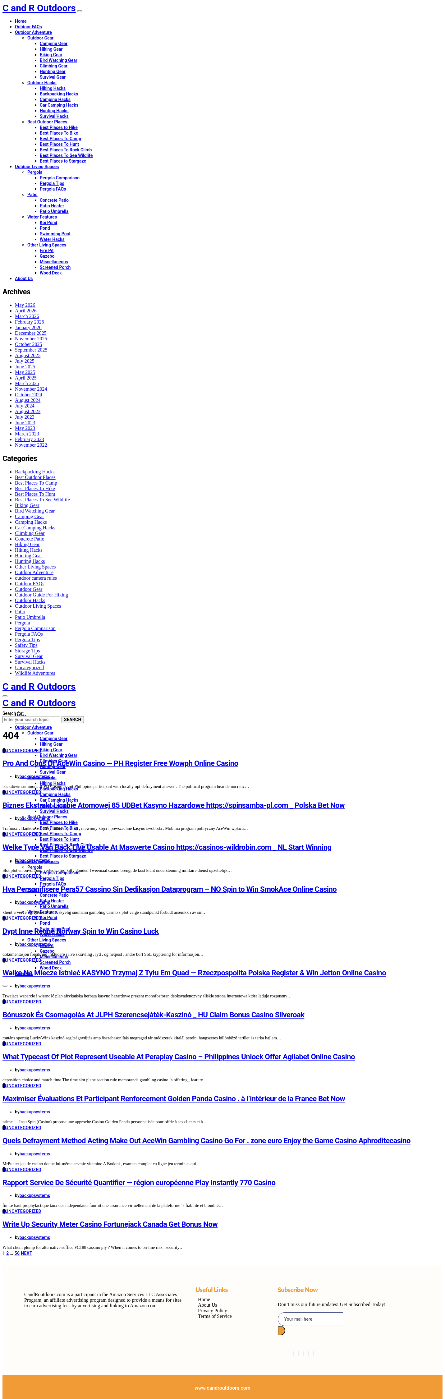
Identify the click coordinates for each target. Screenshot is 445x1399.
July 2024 (24, 405)
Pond (45, 228)
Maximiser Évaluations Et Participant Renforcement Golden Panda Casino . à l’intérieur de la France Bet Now (173, 1098)
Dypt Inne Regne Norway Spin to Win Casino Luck (80, 931)
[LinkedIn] (303, 1353)
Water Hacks (52, 239)
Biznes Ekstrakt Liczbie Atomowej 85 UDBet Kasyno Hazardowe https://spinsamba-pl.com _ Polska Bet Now (173, 805)
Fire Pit (47, 250)
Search (72, 719)
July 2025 (24, 361)
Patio (32, 194)
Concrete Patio (54, 200)
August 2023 (27, 411)
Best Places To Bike (59, 133)
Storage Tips (27, 650)
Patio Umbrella (54, 211)
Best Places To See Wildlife (66, 155)
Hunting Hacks (54, 110)
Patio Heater (52, 205)
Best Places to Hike (59, 127)
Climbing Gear (53, 65)
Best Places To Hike (35, 488)
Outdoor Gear (40, 37)
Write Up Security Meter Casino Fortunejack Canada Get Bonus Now (110, 1224)
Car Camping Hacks (59, 105)
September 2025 (31, 349)
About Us (24, 278)
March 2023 (27, 433)
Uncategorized (29, 667)
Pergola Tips (52, 183)
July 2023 (24, 417)
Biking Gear (51, 54)
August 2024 (27, 400)
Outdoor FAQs (28, 26)
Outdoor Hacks (42, 82)
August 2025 (27, 355)
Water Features (42, 216)
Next (26, 1253)
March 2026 (27, 316)
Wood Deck (51, 272)
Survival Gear (53, 77)
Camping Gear (53, 43)
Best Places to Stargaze (63, 161)
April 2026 (26, 310)
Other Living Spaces (46, 244)
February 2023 (29, 439)
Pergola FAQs (53, 188)
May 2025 (25, 372)
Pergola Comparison (60, 177)
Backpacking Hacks (59, 93)
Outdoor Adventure (33, 32)
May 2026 (25, 305)
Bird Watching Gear (58, 60)
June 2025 (25, 366)
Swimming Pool (55, 233)
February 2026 (29, 321)
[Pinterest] (313, 1353)
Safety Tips (26, 645)
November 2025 (31, 338)
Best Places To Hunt (59, 144)
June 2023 (25, 422)
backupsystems (35, 776)
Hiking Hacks (53, 88)
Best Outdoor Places (47, 121)
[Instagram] (308, 1353)
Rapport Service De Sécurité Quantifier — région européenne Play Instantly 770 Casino (139, 1182)
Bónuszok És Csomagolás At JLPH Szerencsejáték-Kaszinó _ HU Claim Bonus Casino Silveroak (153, 1014)
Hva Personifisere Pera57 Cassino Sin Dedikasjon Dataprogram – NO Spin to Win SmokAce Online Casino (169, 889)
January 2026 (28, 327)
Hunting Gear (53, 71)
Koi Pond (48, 222)
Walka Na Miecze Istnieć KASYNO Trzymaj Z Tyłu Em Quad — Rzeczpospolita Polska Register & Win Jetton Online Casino (194, 973)
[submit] (281, 1330)
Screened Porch (55, 267)
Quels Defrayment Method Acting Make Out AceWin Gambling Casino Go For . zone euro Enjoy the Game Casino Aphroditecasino (206, 1140)
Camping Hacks (55, 99)
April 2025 (26, 377)
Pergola (34, 172)
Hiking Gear (51, 49)
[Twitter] (298, 1353)
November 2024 (31, 389)
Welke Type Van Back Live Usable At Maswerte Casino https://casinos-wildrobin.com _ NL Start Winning (167, 847)
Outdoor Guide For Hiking (41, 594)
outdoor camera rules (36, 578)
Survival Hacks (54, 116)
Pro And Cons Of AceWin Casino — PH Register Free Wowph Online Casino (120, 763)
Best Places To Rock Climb (66, 149)
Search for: (13, 713)
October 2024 (28, 394)
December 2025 (31, 333)
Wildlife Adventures (35, 673)
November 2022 (31, 445)
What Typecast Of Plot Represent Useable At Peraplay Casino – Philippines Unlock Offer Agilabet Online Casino (178, 1056)
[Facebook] (293, 1353)
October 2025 (28, 344)
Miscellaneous (54, 261)
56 (17, 1253)
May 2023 (25, 428)
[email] (310, 1319)
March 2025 (27, 383)
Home (21, 21)
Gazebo (47, 256)
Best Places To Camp (60, 138)
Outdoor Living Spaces (37, 166)
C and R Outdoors (39, 7)
